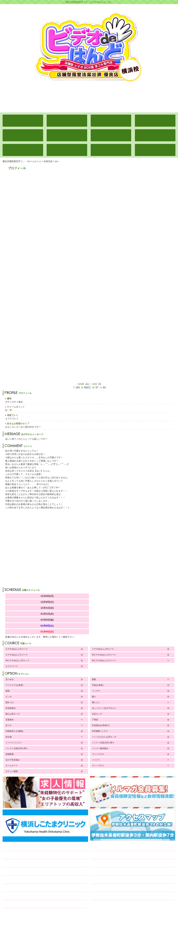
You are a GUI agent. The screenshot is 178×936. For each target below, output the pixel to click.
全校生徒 (106, 847)
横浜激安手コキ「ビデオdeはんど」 (87, 919)
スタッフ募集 (113, 888)
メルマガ (113, 879)
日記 (101, 871)
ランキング (19, 871)
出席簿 (17, 855)
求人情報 (17, 888)
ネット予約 (111, 896)
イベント (15, 863)
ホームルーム (21, 847)
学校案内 (104, 855)
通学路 (104, 863)
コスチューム (20, 879)
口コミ (15, 896)
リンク (12, 904)
